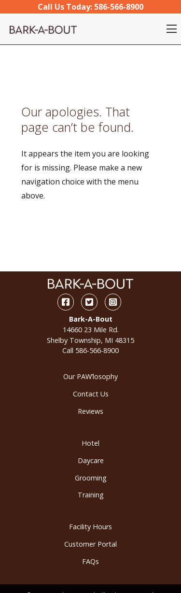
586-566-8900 (97, 350)
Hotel (90, 443)
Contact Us (91, 393)
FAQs (90, 561)
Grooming (91, 477)
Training (91, 494)
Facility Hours (90, 526)
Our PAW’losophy (90, 376)
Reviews (90, 411)
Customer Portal (90, 544)
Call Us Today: (90, 6)
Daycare (91, 460)
